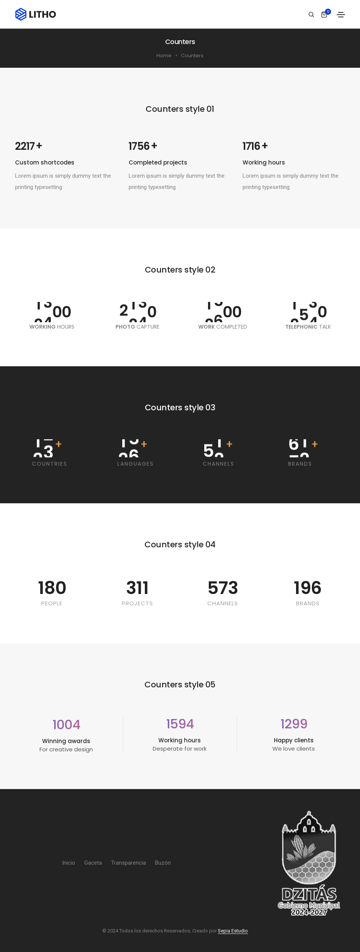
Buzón (163, 862)
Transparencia (128, 862)
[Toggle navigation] (341, 14)
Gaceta (93, 862)
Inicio (68, 862)
